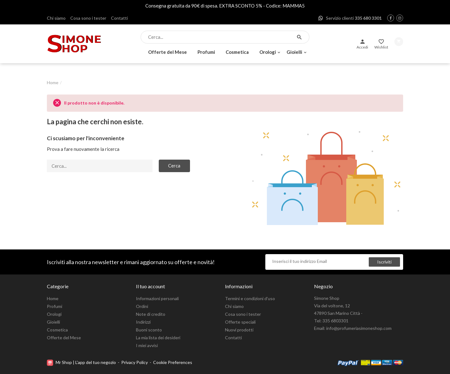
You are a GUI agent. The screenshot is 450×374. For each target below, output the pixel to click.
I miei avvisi (147, 345)
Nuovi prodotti (239, 329)
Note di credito (150, 314)
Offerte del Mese (167, 52)
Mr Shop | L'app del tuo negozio (82, 362)
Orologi (267, 52)
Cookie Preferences (172, 362)
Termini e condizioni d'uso (250, 298)
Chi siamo (56, 18)
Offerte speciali (240, 322)
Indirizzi (143, 322)
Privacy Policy (134, 362)
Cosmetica (237, 52)
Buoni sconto (149, 329)
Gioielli (294, 52)
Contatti (119, 18)
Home (52, 298)
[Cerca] (220, 37)
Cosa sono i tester (88, 18)
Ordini (142, 306)
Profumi (206, 52)
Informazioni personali (157, 298)
